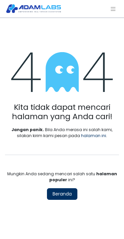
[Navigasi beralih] (113, 9)
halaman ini (93, 135)
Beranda (62, 194)
